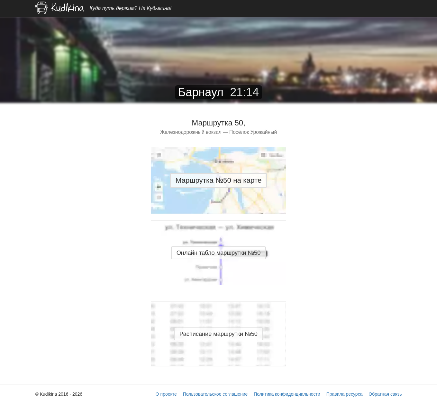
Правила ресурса (344, 394)
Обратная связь (385, 394)
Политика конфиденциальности (287, 394)
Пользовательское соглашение (215, 394)
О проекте (166, 394)
